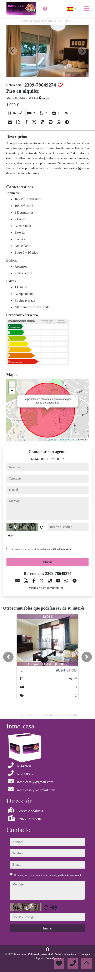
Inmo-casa (20, 954)
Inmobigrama (53, 958)
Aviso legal (84, 954)
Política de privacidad (40, 954)
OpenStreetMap (67, 439)
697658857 (56, 459)
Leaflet (51, 439)
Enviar (47, 562)
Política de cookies (65, 954)
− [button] (12, 391)
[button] (8, 657)
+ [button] (12, 384)
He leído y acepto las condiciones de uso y (41, 549)
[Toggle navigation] (86, 9)
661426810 (38, 459)
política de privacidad (61, 549)
